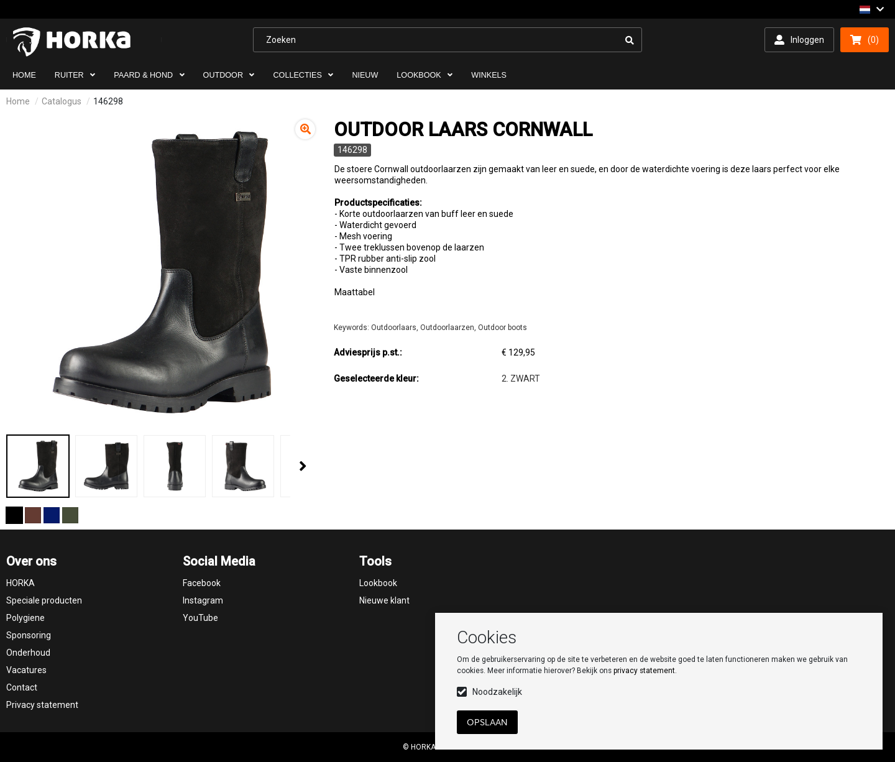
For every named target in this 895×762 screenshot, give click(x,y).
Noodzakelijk (497, 692)
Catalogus (61, 101)
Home (18, 101)
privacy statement (644, 670)
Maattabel (354, 292)
